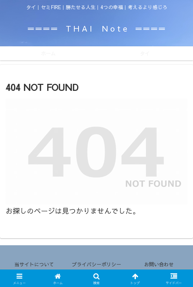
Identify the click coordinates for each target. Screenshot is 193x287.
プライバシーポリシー (96, 264)
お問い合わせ (159, 264)
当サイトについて (34, 264)
